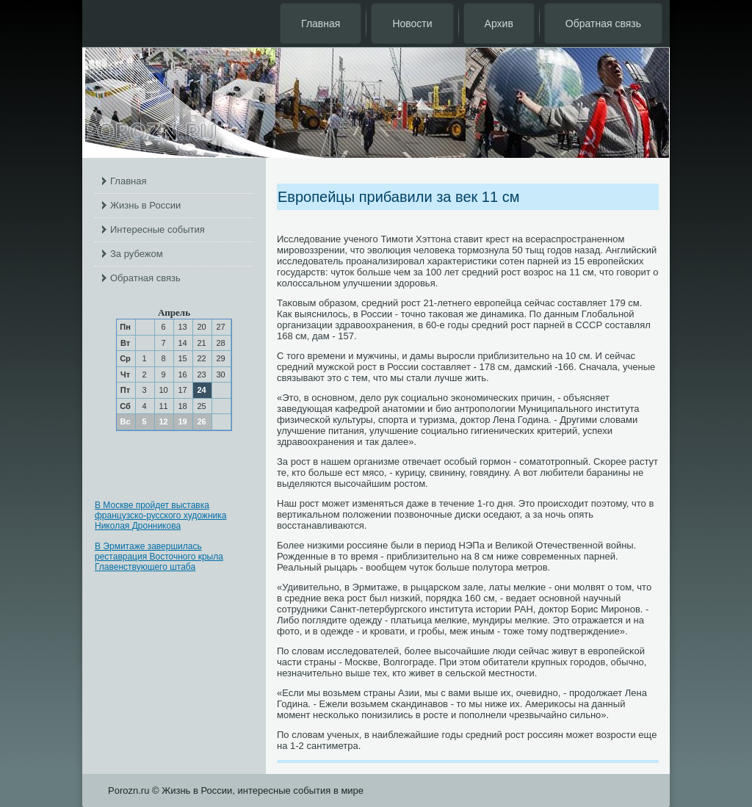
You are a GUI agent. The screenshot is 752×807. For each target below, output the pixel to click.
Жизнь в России (145, 205)
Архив (499, 23)
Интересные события (157, 229)
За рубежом (136, 253)
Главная (320, 23)
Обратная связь (603, 23)
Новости (412, 23)
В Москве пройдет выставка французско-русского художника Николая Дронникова (160, 515)
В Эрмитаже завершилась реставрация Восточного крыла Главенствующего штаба (159, 556)
